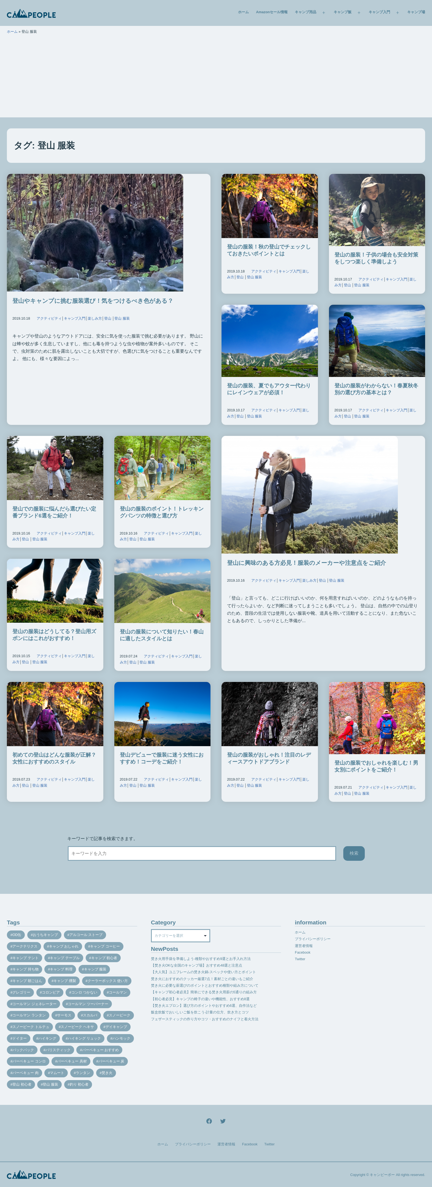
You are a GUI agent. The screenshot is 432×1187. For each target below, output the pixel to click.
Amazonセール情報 (272, 12)
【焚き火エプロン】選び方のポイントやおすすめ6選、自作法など (204, 1005)
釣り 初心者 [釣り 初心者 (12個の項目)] (79, 1084)
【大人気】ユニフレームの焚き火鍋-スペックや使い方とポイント (203, 972)
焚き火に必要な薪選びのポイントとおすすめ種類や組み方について (204, 985)
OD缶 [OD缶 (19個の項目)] (16, 935)
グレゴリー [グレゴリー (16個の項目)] (21, 992)
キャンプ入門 (379, 12)
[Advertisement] (216, 78)
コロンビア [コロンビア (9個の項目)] (51, 992)
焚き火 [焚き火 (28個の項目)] (107, 1073)
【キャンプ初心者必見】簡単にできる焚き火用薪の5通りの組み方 (204, 992)
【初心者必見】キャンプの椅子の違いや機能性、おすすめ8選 (200, 999)
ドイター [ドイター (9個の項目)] (19, 1038)
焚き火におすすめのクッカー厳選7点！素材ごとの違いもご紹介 (202, 979)
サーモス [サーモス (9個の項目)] (64, 1015)
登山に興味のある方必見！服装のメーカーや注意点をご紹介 (306, 563)
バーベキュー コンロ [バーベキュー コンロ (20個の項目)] (29, 1061)
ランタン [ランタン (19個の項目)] (83, 1073)
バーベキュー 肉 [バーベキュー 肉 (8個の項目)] (25, 1073)
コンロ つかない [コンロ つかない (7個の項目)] (84, 992)
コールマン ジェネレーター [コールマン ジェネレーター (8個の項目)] (34, 1004)
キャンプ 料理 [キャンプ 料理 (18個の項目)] (61, 969)
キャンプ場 (416, 12)
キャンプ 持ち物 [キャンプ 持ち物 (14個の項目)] (25, 969)
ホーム (243, 12)
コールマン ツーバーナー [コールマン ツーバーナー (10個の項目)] (88, 1004)
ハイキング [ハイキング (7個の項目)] (47, 1038)
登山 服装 (122, 318)
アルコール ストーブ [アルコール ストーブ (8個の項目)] (86, 935)
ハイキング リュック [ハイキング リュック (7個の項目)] (84, 1038)
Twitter (300, 959)
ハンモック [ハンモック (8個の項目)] (121, 1038)
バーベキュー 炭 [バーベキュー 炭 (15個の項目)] (111, 1061)
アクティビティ (49, 318)
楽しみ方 (95, 318)
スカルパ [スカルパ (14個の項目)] (90, 1015)
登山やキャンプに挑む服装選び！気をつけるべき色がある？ (92, 301)
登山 (107, 318)
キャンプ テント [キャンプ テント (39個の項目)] (25, 958)
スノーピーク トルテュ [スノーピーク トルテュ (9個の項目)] (30, 1027)
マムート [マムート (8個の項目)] (57, 1073)
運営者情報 (304, 946)
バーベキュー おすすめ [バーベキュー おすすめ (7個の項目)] (100, 1050)
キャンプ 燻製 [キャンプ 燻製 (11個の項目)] (64, 981)
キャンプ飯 (343, 12)
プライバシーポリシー (313, 939)
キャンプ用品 (305, 12)
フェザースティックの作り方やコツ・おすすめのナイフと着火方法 (204, 1019)
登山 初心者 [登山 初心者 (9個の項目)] (21, 1084)
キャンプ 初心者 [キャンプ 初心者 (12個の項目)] (104, 958)
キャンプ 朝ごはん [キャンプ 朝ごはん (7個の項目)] (27, 981)
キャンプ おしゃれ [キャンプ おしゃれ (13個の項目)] (64, 946)
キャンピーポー (382, 1175)
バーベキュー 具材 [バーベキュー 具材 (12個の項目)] (72, 1061)
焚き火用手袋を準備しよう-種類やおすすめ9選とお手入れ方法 (201, 959)
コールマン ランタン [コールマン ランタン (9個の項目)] (29, 1015)
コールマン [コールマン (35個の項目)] (118, 992)
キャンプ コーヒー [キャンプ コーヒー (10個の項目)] (105, 946)
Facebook (302, 952)
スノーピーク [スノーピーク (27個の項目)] (119, 1015)
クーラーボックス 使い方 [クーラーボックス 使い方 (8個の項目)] (108, 981)
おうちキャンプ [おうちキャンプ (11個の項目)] (45, 935)
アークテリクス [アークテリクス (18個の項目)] (24, 946)
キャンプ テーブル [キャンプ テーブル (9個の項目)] (65, 958)
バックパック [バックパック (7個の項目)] (23, 1050)
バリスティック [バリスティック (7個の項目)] (58, 1050)
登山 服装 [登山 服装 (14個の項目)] (50, 1084)
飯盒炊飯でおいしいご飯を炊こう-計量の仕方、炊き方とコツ (200, 1012)
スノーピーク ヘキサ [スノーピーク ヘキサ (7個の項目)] (77, 1027)
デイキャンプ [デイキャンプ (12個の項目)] (116, 1027)
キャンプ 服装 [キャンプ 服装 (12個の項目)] (95, 969)
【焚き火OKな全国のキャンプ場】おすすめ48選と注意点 (196, 965)
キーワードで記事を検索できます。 (102, 838)
